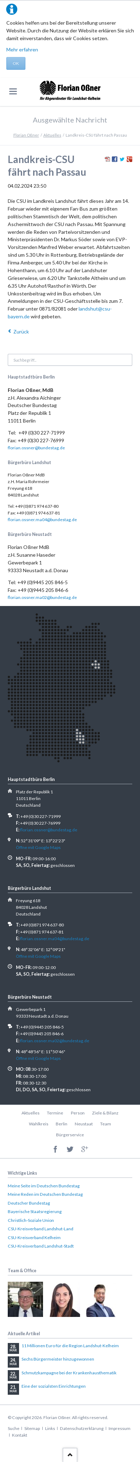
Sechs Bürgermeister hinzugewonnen (58, 1359)
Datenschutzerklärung (82, 1428)
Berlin (61, 1123)
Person (78, 1113)
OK (16, 63)
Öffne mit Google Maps (38, 847)
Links (50, 1428)
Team (105, 1123)
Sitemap (32, 1428)
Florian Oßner (26, 135)
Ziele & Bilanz (105, 1113)
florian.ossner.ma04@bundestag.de (42, 519)
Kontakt (19, 1435)
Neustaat (84, 1123)
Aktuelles (52, 135)
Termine (55, 1113)
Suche (13, 1428)
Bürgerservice (70, 1134)
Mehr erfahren (22, 49)
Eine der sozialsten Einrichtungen (54, 1386)
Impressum (119, 1428)
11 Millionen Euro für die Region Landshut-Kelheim (70, 1345)
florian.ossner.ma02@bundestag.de (42, 597)
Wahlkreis (38, 1123)
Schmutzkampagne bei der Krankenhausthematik (69, 1372)
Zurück (21, 332)
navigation (13, 91)
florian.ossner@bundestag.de (36, 447)
